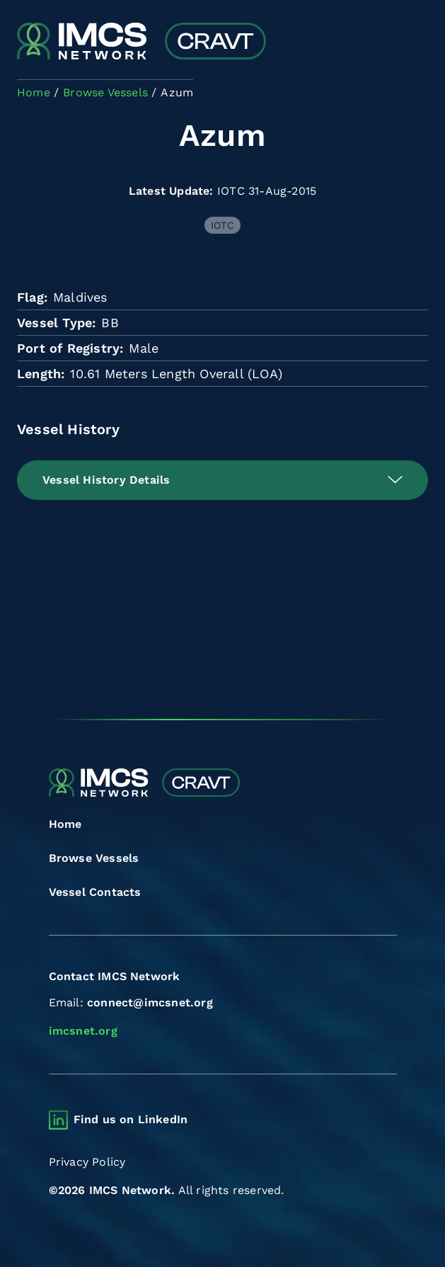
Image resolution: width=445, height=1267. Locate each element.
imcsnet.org (83, 1031)
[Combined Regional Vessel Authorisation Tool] (141, 42)
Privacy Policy (87, 1162)
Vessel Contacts (95, 892)
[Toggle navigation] (415, 42)
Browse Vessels (94, 858)
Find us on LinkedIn (131, 1119)
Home (65, 824)
